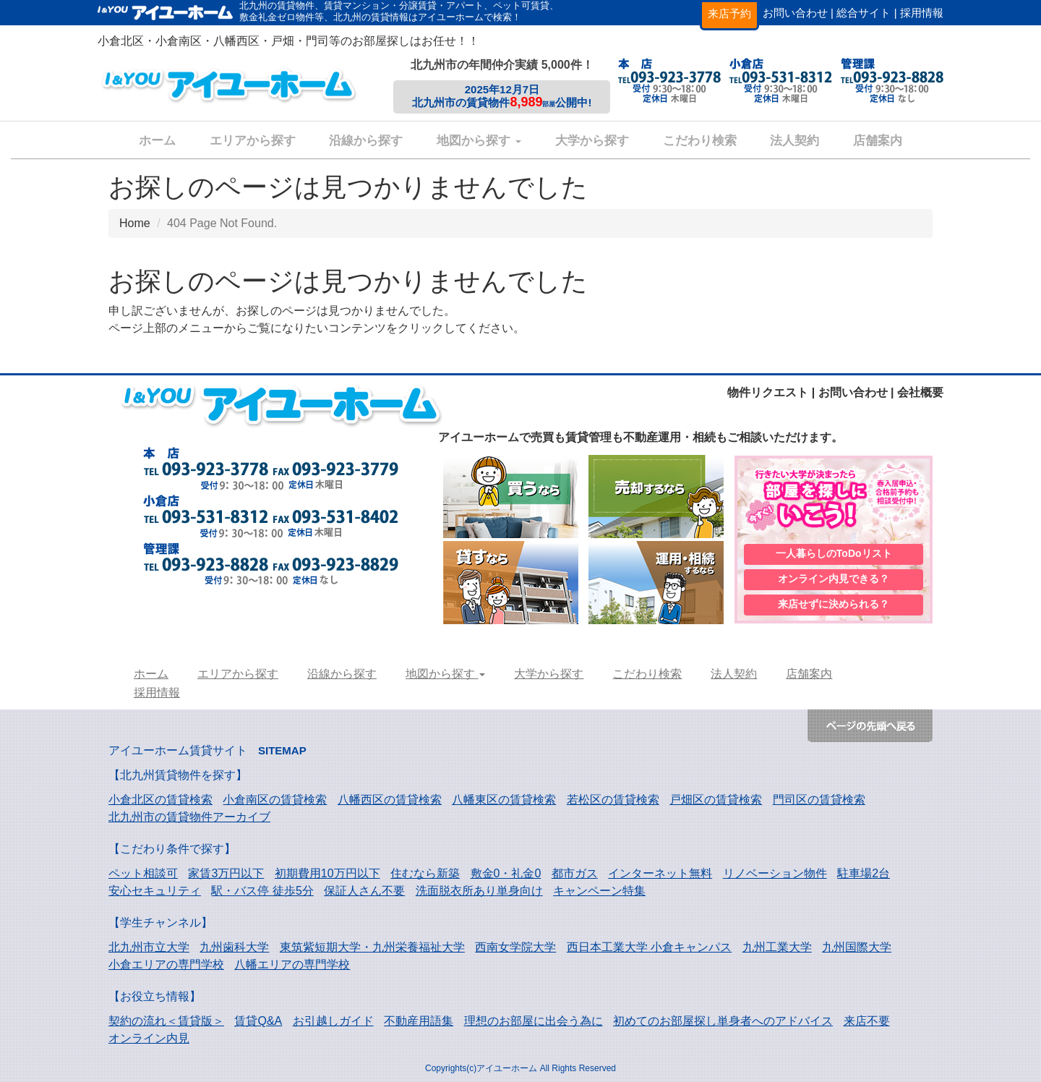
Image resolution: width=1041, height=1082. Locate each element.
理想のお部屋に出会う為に (533, 1021)
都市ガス (575, 873)
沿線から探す (366, 141)
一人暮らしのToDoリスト (834, 553)
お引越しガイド (333, 1021)
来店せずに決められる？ (833, 605)
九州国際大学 (856, 947)
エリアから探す (253, 141)
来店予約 (729, 13)
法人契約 (794, 141)
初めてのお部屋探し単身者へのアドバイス (723, 1021)
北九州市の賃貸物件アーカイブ (189, 817)
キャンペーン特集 (599, 891)
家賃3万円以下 (226, 873)
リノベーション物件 (775, 873)
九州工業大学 (777, 947)
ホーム (157, 141)
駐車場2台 (863, 873)
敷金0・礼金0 (506, 873)
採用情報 (921, 13)
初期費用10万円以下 (327, 873)
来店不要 (867, 1021)
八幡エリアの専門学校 (292, 964)
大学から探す (592, 141)
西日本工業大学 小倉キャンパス (649, 947)
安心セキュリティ (154, 891)
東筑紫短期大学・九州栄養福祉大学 (372, 947)
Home (134, 223)
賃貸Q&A (258, 1021)
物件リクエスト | (771, 392)
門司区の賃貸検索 (819, 799)
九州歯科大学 (234, 947)
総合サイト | (866, 13)
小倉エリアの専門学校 (166, 964)
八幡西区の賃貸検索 (390, 799)
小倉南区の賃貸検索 (275, 799)
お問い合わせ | (798, 13)
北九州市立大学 (148, 947)
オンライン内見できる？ (833, 579)
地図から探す (479, 141)
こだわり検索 (700, 141)
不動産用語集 (418, 1021)
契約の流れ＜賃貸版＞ (166, 1021)
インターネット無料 (660, 873)
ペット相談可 (143, 873)
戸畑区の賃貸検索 (715, 799)
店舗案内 (877, 141)
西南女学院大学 (515, 947)
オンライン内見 (148, 1038)
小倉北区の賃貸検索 (160, 799)
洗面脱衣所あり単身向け (479, 891)
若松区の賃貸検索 (613, 799)
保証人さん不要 (364, 891)
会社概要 (920, 392)
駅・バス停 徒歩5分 (262, 891)
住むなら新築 (425, 873)
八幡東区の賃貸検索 (504, 799)
